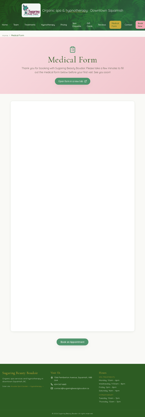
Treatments (29, 24)
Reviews (102, 24)
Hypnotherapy (48, 24)
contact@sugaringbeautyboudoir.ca (71, 388)
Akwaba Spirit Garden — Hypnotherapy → (27, 386)
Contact (128, 24)
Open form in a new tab (72, 81)
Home (5, 35)
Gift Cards (89, 25)
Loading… (73, 216)
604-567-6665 (60, 384)
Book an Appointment (72, 342)
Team (16, 24)
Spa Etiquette (77, 25)
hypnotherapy (77, 10)
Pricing (64, 24)
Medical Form (115, 25)
